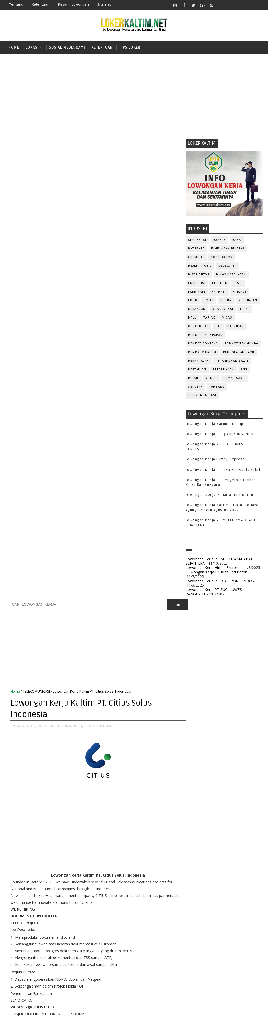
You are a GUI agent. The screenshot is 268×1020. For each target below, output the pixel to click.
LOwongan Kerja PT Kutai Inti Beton (219, 495)
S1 (193, 725)
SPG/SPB (195, 928)
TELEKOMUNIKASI (202, 396)
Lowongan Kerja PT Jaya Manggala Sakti (223, 470)
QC (239, 894)
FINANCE (240, 292)
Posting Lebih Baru (28, 617)
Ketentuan (40, 4)
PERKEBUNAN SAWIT (232, 361)
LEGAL (245, 309)
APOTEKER (238, 790)
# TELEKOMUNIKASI (132, 560)
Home (13, 47)
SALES (222, 911)
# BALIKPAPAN (34, 560)
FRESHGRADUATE (207, 707)
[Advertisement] (134, 94)
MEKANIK (220, 851)
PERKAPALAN (198, 361)
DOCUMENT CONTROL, (59, 263)
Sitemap (104, 4)
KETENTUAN (102, 47)
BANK (236, 240)
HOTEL (209, 301)
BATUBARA (196, 249)
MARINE (209, 318)
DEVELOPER (227, 266)
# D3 (53, 560)
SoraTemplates (38, 1012)
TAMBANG (217, 387)
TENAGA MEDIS (218, 937)
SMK (195, 744)
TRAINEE (243, 937)
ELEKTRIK (219, 283)
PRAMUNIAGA (198, 877)
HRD (234, 833)
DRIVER (240, 816)
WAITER (213, 946)
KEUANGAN (197, 309)
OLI (218, 326)
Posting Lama (165, 617)
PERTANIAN (197, 370)
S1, (80, 263)
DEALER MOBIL (200, 266)
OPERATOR (196, 859)
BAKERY (219, 240)
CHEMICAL (196, 257)
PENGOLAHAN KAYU (238, 352)
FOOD (192, 301)
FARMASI (219, 292)
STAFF (215, 928)
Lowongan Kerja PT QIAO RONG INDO (220, 434)
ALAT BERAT (197, 240)
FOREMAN (247, 825)
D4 (193, 698)
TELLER (193, 937)
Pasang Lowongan (73, 4)
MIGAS (227, 318)
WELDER (232, 946)
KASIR (219, 842)
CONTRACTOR (222, 257)
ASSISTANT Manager (205, 799)
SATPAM (240, 911)
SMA (195, 734)
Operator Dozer (203, 868)
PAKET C (199, 716)
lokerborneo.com (183, 1012)
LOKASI (32, 47)
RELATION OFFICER (203, 903)
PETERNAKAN (223, 370)
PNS (244, 370)
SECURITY (221, 920)
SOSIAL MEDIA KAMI (67, 47)
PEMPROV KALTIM (202, 352)
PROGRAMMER (227, 877)
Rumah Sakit (234, 378)
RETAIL (193, 378)
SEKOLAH (195, 387)
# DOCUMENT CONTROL (81, 560)
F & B (238, 283)
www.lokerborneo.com (205, 973)
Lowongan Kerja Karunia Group (214, 424)
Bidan (234, 799)
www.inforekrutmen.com (206, 978)
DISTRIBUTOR (199, 275)
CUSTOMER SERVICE (204, 808)
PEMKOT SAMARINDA (241, 344)
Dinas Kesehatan (231, 275)
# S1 (108, 560)
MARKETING (197, 851)
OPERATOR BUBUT (226, 859)
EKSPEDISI (197, 283)
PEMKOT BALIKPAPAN (205, 335)
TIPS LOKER (130, 47)
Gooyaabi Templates (98, 1012)
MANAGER (238, 842)
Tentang (16, 4)
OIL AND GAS (198, 326)
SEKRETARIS (245, 920)
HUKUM (226, 301)
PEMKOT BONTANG (203, 344)
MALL (192, 318)
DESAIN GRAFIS (240, 808)
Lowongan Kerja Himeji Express (215, 460)
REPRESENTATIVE (239, 903)
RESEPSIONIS (199, 911)
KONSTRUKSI (222, 309)
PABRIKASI (236, 326)
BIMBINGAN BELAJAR (228, 249)
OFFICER (242, 851)
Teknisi (194, 946)
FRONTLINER (198, 833)
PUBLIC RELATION (224, 885)
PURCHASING (198, 894)
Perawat (223, 894)
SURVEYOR (234, 928)
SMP (195, 753)
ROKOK (211, 378)
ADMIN (193, 790)
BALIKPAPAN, (26, 263)
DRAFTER (220, 816)
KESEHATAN (248, 301)
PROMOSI (196, 885)
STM (195, 762)
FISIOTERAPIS (221, 825)
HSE (247, 833)
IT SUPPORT (198, 842)
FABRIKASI (196, 292)
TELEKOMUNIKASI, (98, 263)
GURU (219, 833)
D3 (193, 689)
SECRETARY (197, 920)
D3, (39, 263)
